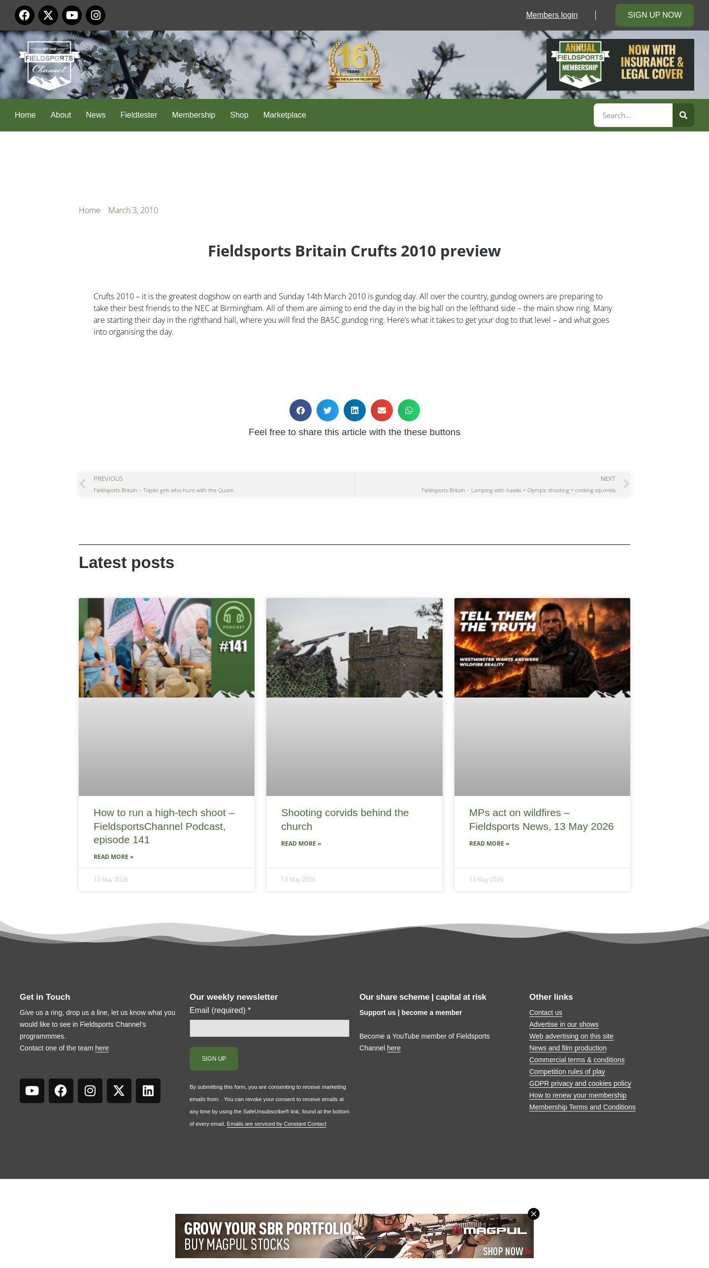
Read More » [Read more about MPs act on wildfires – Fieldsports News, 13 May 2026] (489, 843)
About (61, 115)
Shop (239, 115)
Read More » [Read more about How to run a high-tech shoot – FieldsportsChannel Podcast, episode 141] (113, 857)
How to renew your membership (578, 1095)
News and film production (568, 1048)
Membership (193, 115)
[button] (301, 410)
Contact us (545, 1012)
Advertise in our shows (564, 1024)
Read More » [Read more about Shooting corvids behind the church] (301, 843)
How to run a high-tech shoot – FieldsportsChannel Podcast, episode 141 (164, 826)
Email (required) (220, 1010)
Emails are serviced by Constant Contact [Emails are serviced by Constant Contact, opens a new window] (276, 1124)
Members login (552, 15)
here (102, 1048)
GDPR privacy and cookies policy (580, 1083)
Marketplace (284, 115)
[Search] (683, 115)
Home (25, 115)
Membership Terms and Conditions (582, 1107)
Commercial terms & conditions (577, 1060)
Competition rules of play (567, 1072)
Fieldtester (139, 115)
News (96, 115)
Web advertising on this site (571, 1036)
